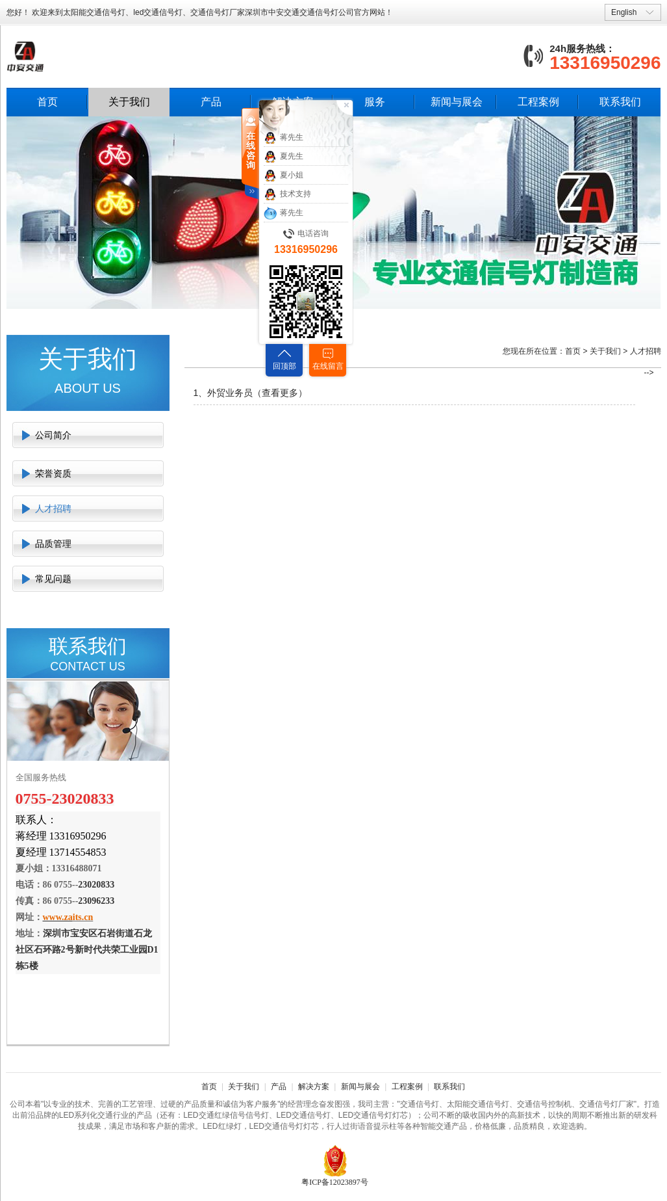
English (623, 12)
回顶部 (284, 366)
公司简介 (53, 435)
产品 (211, 101)
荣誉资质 (53, 473)
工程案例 (538, 101)
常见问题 (53, 579)
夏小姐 (283, 175)
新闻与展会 (457, 101)
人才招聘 (53, 508)
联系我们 (620, 101)
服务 (374, 101)
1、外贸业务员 (223, 393)
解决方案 (313, 1086)
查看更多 (280, 393)
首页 (47, 101)
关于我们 (129, 101)
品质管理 (53, 543)
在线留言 (328, 366)
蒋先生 (283, 137)
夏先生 (283, 156)
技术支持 (287, 194)
